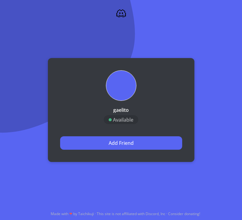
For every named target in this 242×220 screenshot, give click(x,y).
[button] (121, 85)
